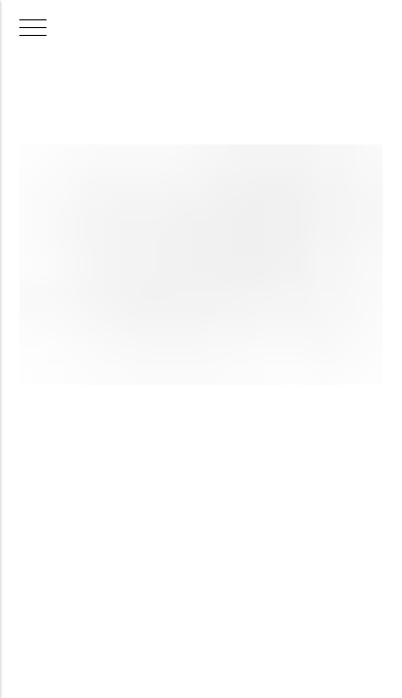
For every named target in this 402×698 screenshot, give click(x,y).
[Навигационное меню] (32, 29)
